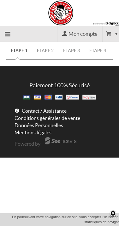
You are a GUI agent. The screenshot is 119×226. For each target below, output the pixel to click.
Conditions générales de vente (47, 118)
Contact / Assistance (44, 111)
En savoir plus (92, 221)
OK (69, 222)
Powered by (27, 144)
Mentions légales (33, 132)
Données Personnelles (39, 125)
